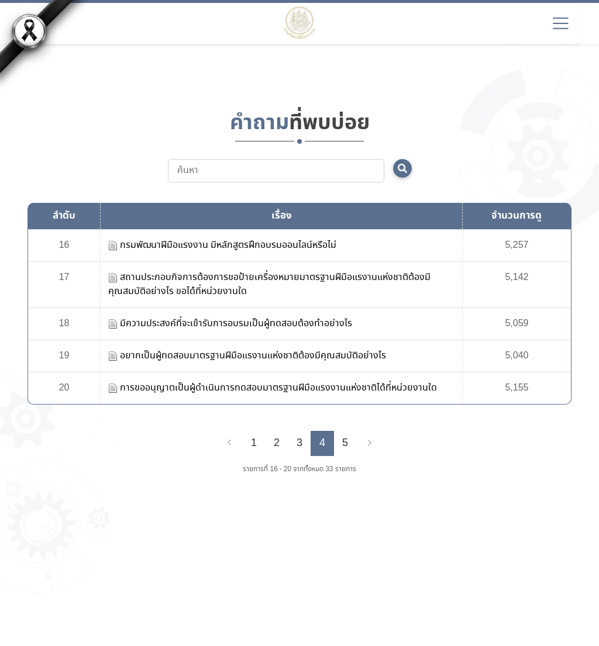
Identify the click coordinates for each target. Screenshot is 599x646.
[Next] (369, 443)
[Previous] (229, 443)
